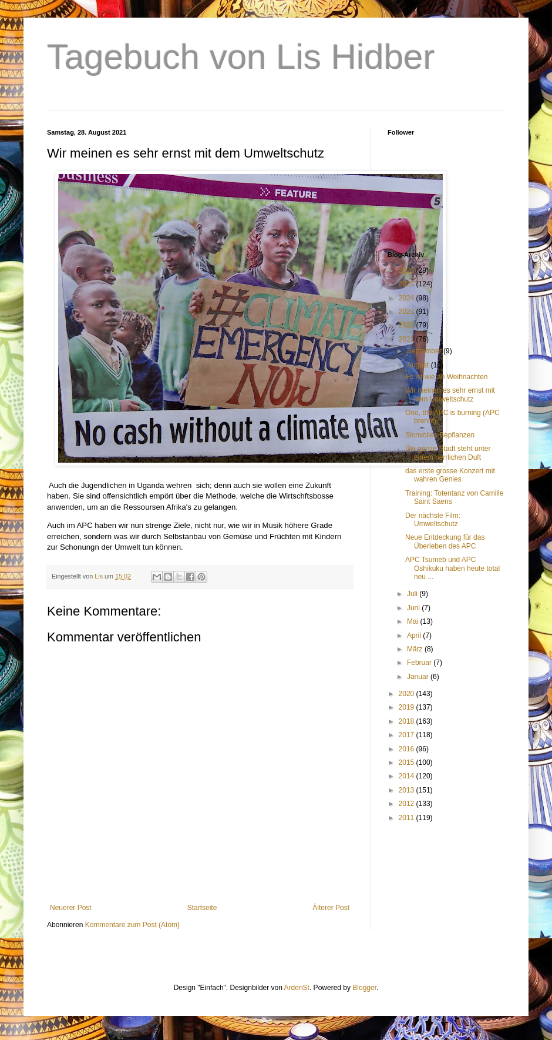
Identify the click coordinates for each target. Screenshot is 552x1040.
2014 (407, 776)
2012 (407, 804)
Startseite (202, 908)
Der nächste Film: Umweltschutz (432, 519)
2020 (407, 694)
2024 (407, 298)
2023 (407, 311)
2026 (407, 270)
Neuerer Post (71, 908)
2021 (407, 339)
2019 (407, 707)
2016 (407, 749)
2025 (407, 284)
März (416, 649)
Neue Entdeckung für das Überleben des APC (444, 541)
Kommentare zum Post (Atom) (132, 925)
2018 (407, 721)
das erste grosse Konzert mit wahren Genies (450, 475)
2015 (407, 762)
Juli (413, 594)
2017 (407, 735)
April (415, 635)
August (419, 365)
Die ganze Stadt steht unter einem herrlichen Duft (447, 452)
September (425, 351)
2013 (407, 790)
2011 (407, 818)
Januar (418, 677)
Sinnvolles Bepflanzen (439, 435)
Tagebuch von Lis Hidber (241, 56)
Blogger (364, 988)
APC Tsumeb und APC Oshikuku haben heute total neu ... (452, 568)
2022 (407, 325)
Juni (414, 608)
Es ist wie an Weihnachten (446, 377)
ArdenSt (296, 988)
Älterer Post (330, 908)
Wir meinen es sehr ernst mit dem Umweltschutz (450, 394)
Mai (413, 621)
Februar (420, 662)
